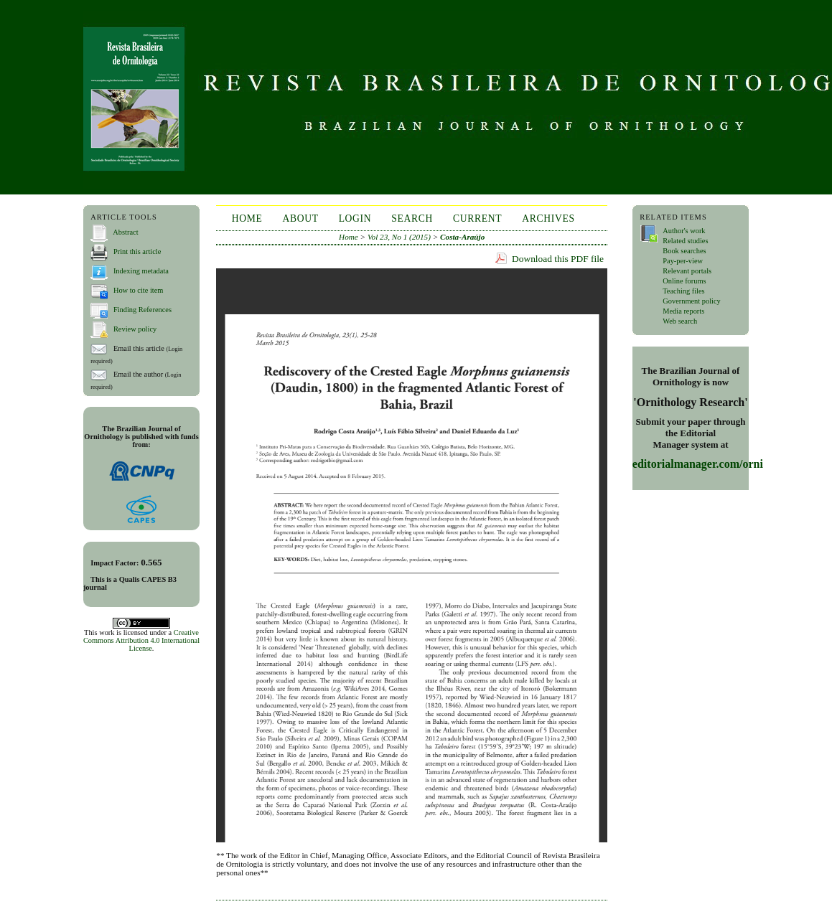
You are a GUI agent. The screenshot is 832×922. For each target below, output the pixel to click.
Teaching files (683, 291)
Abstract (125, 232)
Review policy (134, 329)
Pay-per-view (683, 261)
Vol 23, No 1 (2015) (399, 236)
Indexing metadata (141, 271)
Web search (680, 321)
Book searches (684, 251)
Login (355, 218)
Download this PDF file (558, 258)
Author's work (684, 231)
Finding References (142, 310)
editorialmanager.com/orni (697, 464)
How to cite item (138, 290)
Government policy (692, 301)
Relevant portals (687, 271)
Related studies (685, 241)
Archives (548, 218)
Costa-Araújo (462, 236)
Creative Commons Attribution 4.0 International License (141, 640)
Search (412, 218)
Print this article (137, 251)
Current (477, 218)
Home (247, 218)
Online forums (684, 281)
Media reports (683, 311)
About (300, 218)
